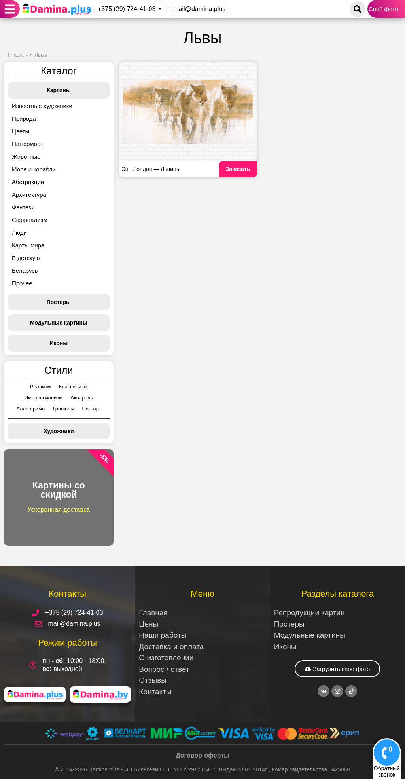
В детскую (26, 258)
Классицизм (73, 387)
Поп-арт (91, 409)
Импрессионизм (44, 398)
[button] (10, 9)
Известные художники (42, 106)
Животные (26, 156)
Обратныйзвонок (387, 771)
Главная (18, 55)
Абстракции (28, 182)
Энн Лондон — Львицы (150, 169)
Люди (19, 232)
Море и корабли (34, 169)
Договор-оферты (202, 755)
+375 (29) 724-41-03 (126, 9)
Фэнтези (23, 207)
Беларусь (25, 270)
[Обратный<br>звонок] (387, 752)
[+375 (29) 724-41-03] (160, 8)
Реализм (40, 387)
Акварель (81, 398)
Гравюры (63, 409)
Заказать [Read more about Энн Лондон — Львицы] (238, 169)
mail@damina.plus (199, 9)
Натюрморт (27, 144)
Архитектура (29, 194)
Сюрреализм (29, 220)
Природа (24, 118)
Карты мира (28, 245)
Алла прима (30, 409)
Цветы (20, 131)
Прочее (22, 283)
